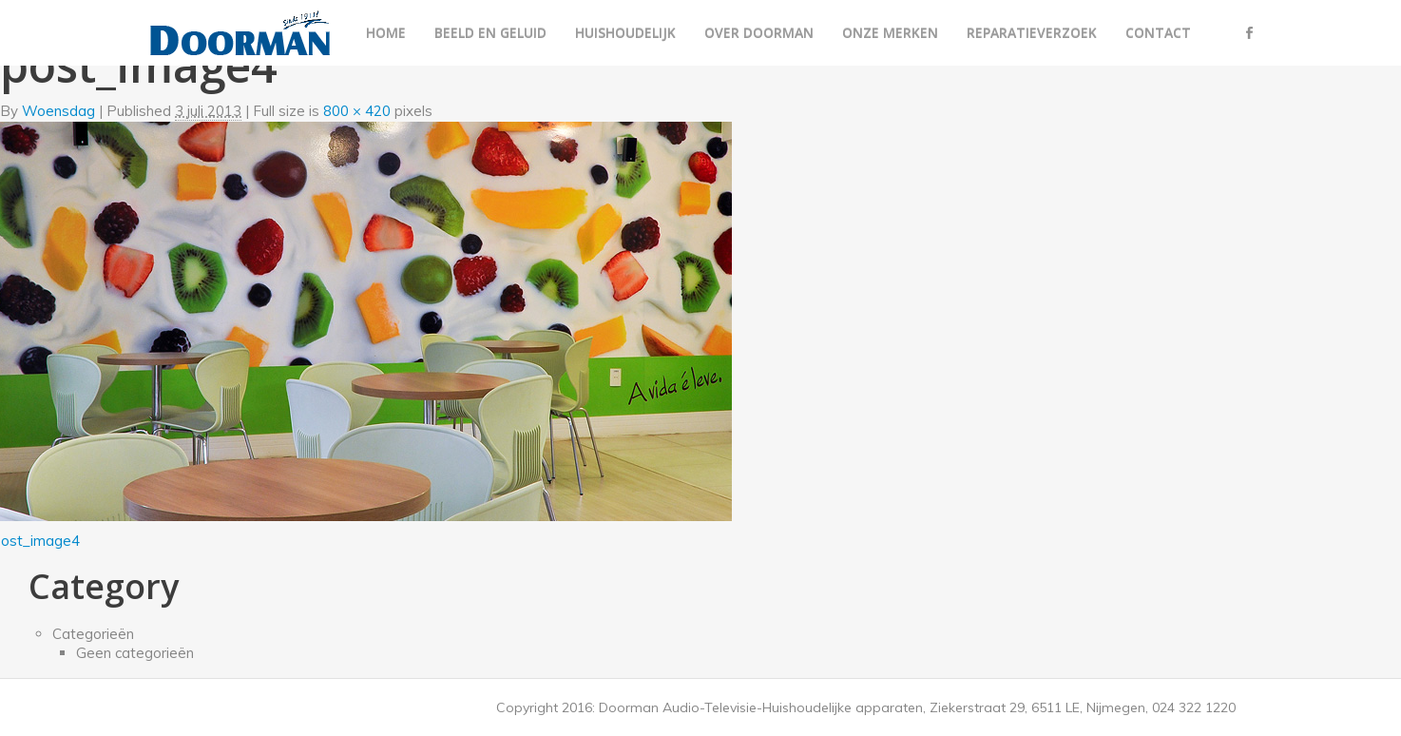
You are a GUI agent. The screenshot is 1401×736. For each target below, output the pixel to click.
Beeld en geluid (490, 33)
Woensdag (58, 111)
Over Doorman (759, 33)
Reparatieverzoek (1032, 33)
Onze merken (890, 33)
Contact (1158, 33)
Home (386, 33)
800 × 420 (357, 111)
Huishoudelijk (625, 33)
